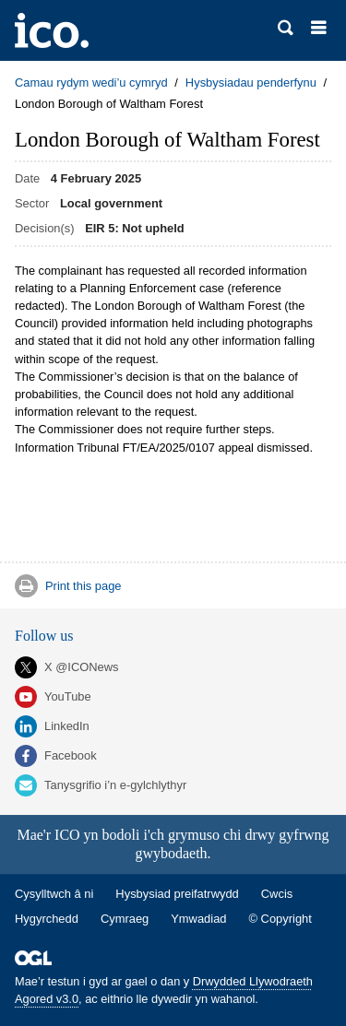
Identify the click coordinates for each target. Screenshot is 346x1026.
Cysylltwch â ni (54, 894)
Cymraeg (125, 919)
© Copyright (280, 919)
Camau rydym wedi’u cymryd (91, 82)
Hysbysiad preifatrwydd (176, 894)
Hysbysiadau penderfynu (250, 82)
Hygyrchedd (46, 919)
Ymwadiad (198, 919)
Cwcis (276, 894)
